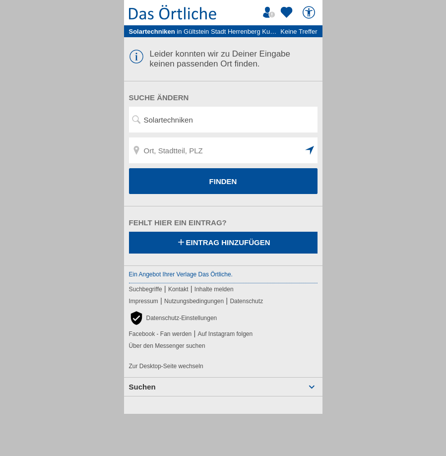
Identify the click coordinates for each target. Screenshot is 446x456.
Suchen (142, 387)
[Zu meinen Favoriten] (287, 12)
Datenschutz (246, 301)
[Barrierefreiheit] (310, 12)
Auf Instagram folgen (225, 333)
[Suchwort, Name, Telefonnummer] (223, 119)
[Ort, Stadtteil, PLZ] (223, 150)
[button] (310, 150)
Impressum (143, 301)
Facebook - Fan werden (160, 333)
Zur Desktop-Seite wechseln (166, 366)
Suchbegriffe (145, 289)
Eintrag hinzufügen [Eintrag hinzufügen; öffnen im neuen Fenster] (223, 243)
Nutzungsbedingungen (194, 301)
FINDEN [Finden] (223, 181)
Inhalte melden (214, 289)
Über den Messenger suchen (167, 345)
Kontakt (178, 289)
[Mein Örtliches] (270, 12)
